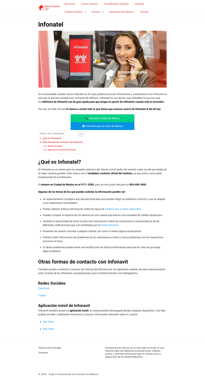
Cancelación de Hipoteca (121, 12)
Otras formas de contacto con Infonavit (62, 142)
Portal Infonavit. (110, 225)
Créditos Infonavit (74, 12)
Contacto (43, 353)
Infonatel (139, 4)
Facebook (43, 288)
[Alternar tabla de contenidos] (79, 134)
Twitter (42, 295)
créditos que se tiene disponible (123, 209)
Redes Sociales (55, 146)
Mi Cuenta (70, 4)
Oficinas (144, 12)
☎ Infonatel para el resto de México (102, 126)
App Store (48, 321)
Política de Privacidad (50, 348)
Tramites (95, 12)
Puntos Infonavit (89, 4)
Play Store (48, 328)
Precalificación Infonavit (116, 4)
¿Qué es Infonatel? (51, 138)
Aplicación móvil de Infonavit (62, 149)
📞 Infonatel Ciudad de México (102, 118)
